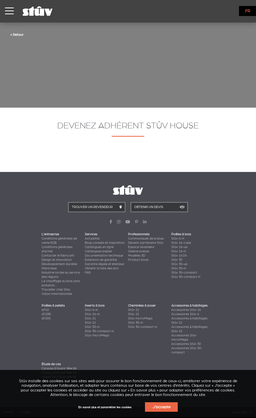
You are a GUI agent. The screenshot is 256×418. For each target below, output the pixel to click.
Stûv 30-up (179, 264)
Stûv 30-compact (184, 272)
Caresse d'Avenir (59, 368)
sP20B (46, 314)
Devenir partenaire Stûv (146, 243)
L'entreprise (50, 234)
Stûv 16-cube (181, 243)
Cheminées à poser (142, 305)
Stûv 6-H (177, 238)
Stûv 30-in (92, 327)
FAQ (88, 272)
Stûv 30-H (178, 268)
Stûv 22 (90, 322)
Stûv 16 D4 (179, 255)
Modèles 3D (136, 255)
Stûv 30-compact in (99, 331)
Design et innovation (57, 260)
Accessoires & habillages (189, 305)
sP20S (46, 318)
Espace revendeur (141, 247)
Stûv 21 (90, 318)
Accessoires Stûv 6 (185, 314)
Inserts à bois (94, 305)
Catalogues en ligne (99, 247)
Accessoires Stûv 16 (186, 310)
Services (91, 234)
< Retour (17, 35)
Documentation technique (104, 255)
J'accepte (161, 407)
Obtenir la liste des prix (101, 268)
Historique (49, 268)
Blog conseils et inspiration (104, 243)
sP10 (45, 310)
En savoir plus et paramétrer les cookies (105, 407)
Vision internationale (57, 294)
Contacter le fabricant (58, 255)
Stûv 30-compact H (185, 277)
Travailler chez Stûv (56, 289)
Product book (138, 260)
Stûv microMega (97, 335)
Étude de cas (51, 364)
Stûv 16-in (92, 314)
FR (247, 11)
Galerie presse (138, 251)
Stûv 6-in (91, 310)
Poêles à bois (181, 234)
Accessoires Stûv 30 (186, 344)
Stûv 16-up (179, 247)
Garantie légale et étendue (104, 264)
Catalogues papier (98, 251)
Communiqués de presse (146, 238)
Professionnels (139, 234)
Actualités (92, 238)
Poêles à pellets (53, 305)
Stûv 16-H (178, 251)
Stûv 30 (176, 260)
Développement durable (59, 264)
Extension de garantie (101, 260)
